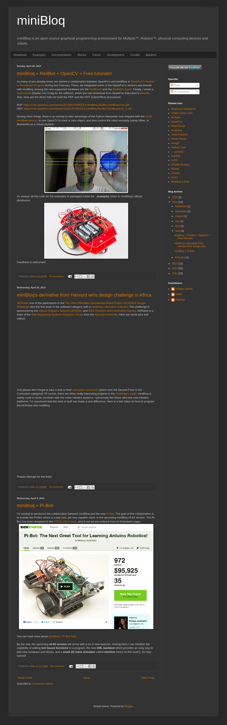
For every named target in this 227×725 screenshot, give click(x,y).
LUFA (174, 160)
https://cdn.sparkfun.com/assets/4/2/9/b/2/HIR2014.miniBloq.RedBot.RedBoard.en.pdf (76, 104)
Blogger (128, 706)
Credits (135, 55)
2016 (175, 197)
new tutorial (24, 93)
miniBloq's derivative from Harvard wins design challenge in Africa (84, 295)
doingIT (175, 143)
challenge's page (126, 393)
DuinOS (175, 156)
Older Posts (147, 677)
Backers (151, 55)
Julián (179, 294)
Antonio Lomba (184, 288)
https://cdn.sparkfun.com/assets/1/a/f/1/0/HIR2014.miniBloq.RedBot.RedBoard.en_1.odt (78, 108)
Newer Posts (25, 677)
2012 (175, 268)
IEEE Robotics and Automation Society (112, 310)
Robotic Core (178, 147)
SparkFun (176, 121)
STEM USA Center (65, 521)
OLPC (174, 177)
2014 (175, 202)
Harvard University (106, 314)
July (177, 221)
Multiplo (175, 117)
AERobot (22, 303)
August (179, 216)
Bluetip (175, 168)
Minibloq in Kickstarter (183, 108)
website (144, 93)
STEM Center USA (182, 113)
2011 (175, 273)
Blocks (82, 55)
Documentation (61, 55)
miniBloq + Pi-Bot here (62, 636)
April (178, 230)
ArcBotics (176, 130)
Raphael (180, 299)
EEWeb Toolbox (180, 164)
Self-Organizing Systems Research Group (57, 314)
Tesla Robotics (179, 134)
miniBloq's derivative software (109, 306)
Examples (39, 55)
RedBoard (95, 89)
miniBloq (41, 20)
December (181, 206)
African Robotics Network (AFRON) (60, 310)
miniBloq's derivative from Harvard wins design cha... (190, 245)
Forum (96, 55)
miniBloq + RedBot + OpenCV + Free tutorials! (64, 73)
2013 (175, 263)
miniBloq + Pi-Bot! (35, 505)
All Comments (179, 91)
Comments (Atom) (42, 683)
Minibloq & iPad (180, 181)
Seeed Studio (178, 138)
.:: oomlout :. (178, 151)
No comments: (57, 276)
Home (86, 677)
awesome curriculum (85, 389)
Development (115, 55)
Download (19, 55)
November (181, 211)
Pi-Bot (110, 513)
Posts (175, 85)
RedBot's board (122, 89)
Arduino (175, 173)
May (178, 226)
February (180, 257)
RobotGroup (178, 126)
